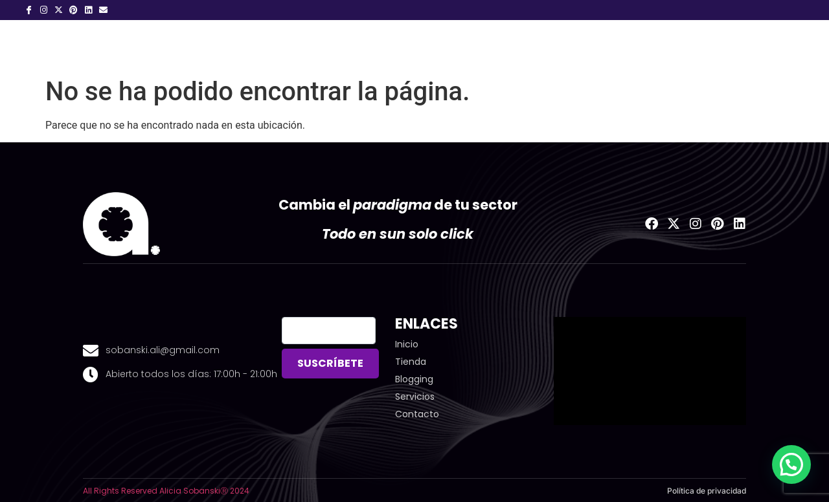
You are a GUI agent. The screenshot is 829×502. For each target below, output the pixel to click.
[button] (791, 464)
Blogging (432, 45)
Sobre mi (280, 45)
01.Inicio (216, 45)
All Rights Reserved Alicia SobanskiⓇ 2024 (166, 490)
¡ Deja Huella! (514, 45)
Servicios (355, 45)
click (455, 233)
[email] (328, 330)
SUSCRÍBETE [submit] (330, 363)
